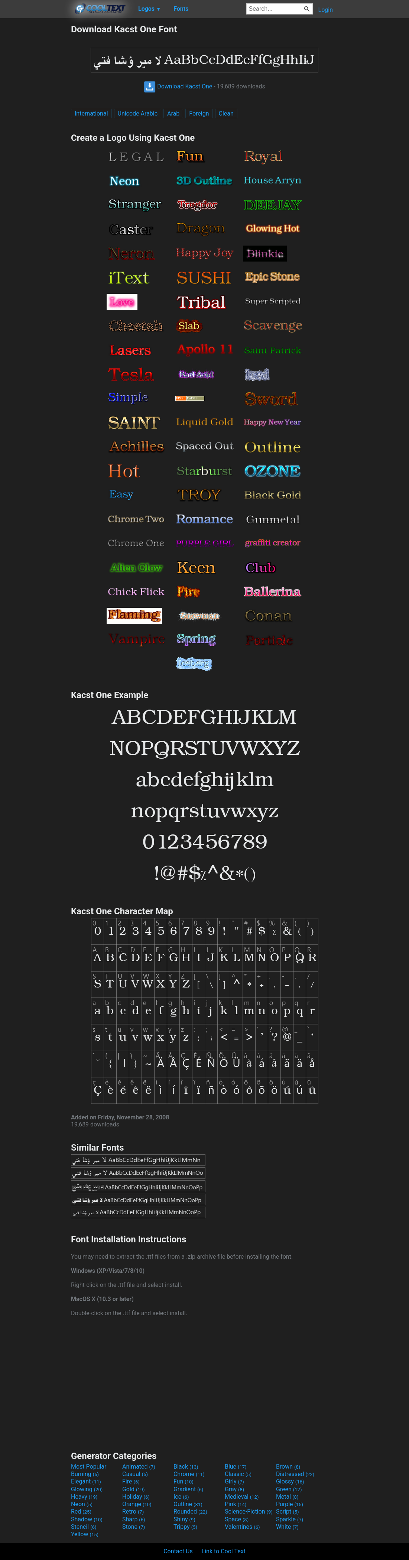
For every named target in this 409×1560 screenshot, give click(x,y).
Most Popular (89, 1466)
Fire (131, 1481)
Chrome (189, 1474)
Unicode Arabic (138, 113)
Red (81, 1511)
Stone (133, 1526)
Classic (238, 1474)
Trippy (185, 1526)
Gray (234, 1489)
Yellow (84, 1534)
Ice (181, 1496)
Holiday (136, 1496)
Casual (135, 1474)
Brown (288, 1466)
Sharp (133, 1519)
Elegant (86, 1481)
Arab (173, 113)
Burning (85, 1474)
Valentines (242, 1526)
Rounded (190, 1511)
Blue (236, 1466)
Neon (81, 1504)
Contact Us (178, 1551)
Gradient (188, 1489)
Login (325, 9)
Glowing (87, 1489)
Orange (137, 1504)
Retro (133, 1511)
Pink (236, 1504)
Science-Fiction (249, 1511)
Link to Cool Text (224, 1551)
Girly (234, 1481)
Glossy (290, 1481)
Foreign (199, 113)
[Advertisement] (35, 135)
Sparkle (289, 1519)
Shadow (87, 1519)
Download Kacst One (178, 86)
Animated (138, 1466)
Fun (183, 1481)
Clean (226, 113)
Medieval (242, 1496)
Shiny (184, 1519)
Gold (133, 1489)
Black (185, 1466)
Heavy (84, 1496)
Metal (287, 1496)
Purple (289, 1504)
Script (287, 1511)
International (91, 113)
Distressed (295, 1474)
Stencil (83, 1526)
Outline (187, 1504)
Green (289, 1489)
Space (237, 1519)
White (287, 1526)
